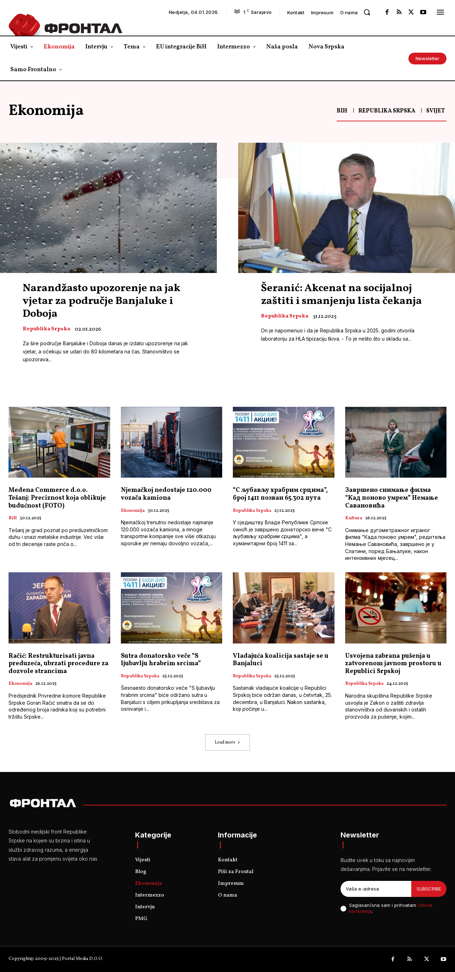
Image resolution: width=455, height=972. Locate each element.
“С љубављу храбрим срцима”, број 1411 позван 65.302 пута (280, 494)
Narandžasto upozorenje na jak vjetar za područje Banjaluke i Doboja (101, 301)
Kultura (353, 518)
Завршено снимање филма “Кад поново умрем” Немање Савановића (391, 498)
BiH (342, 111)
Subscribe (429, 889)
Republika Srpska (386, 111)
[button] (366, 12)
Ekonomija (133, 511)
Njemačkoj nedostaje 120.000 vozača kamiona (166, 494)
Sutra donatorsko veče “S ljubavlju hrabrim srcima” (161, 660)
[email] (376, 889)
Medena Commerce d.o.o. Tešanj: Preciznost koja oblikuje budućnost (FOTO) (57, 498)
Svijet (435, 111)
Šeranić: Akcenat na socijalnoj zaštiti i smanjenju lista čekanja (341, 295)
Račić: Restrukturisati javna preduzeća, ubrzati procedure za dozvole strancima (58, 664)
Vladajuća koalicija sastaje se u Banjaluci (280, 660)
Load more (227, 742)
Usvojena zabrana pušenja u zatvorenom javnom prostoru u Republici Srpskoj (393, 664)
